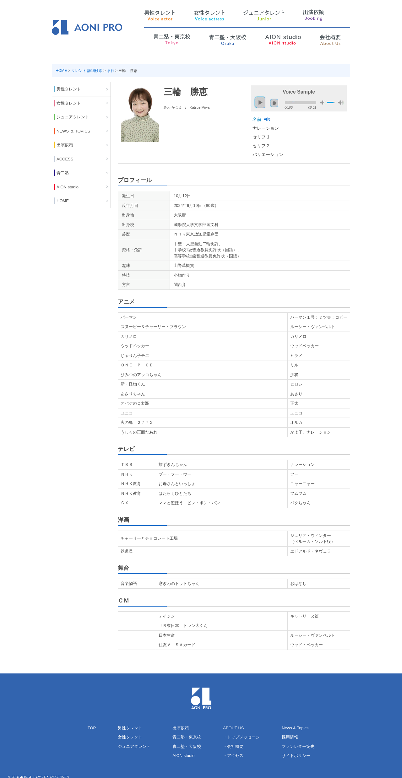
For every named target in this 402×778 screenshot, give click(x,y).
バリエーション (269, 154)
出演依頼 (180, 728)
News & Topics (295, 728)
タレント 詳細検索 (86, 70)
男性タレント (130, 728)
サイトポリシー (296, 755)
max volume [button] (341, 102)
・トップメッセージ (241, 737)
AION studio (183, 755)
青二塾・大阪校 (186, 746)
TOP (92, 728)
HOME (61, 70)
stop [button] (274, 103)
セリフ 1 (262, 136)
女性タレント (130, 737)
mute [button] (323, 102)
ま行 (110, 70)
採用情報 (290, 737)
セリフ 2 (262, 145)
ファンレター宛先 (298, 746)
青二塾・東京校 (186, 737)
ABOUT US (233, 728)
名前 (258, 119)
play (258, 99)
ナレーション (266, 128)
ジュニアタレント (134, 746)
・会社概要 (233, 746)
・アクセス (233, 755)
